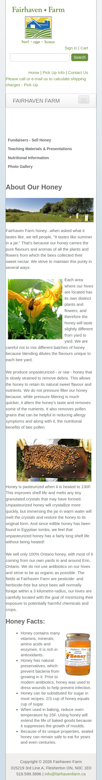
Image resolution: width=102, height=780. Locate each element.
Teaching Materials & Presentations (40, 149)
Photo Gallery (20, 166)
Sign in (71, 48)
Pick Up (31, 84)
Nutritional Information (28, 158)
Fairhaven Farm (36, 101)
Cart (84, 48)
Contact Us (78, 72)
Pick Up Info (54, 72)
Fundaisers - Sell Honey (29, 140)
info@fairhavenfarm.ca (65, 774)
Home (33, 72)
